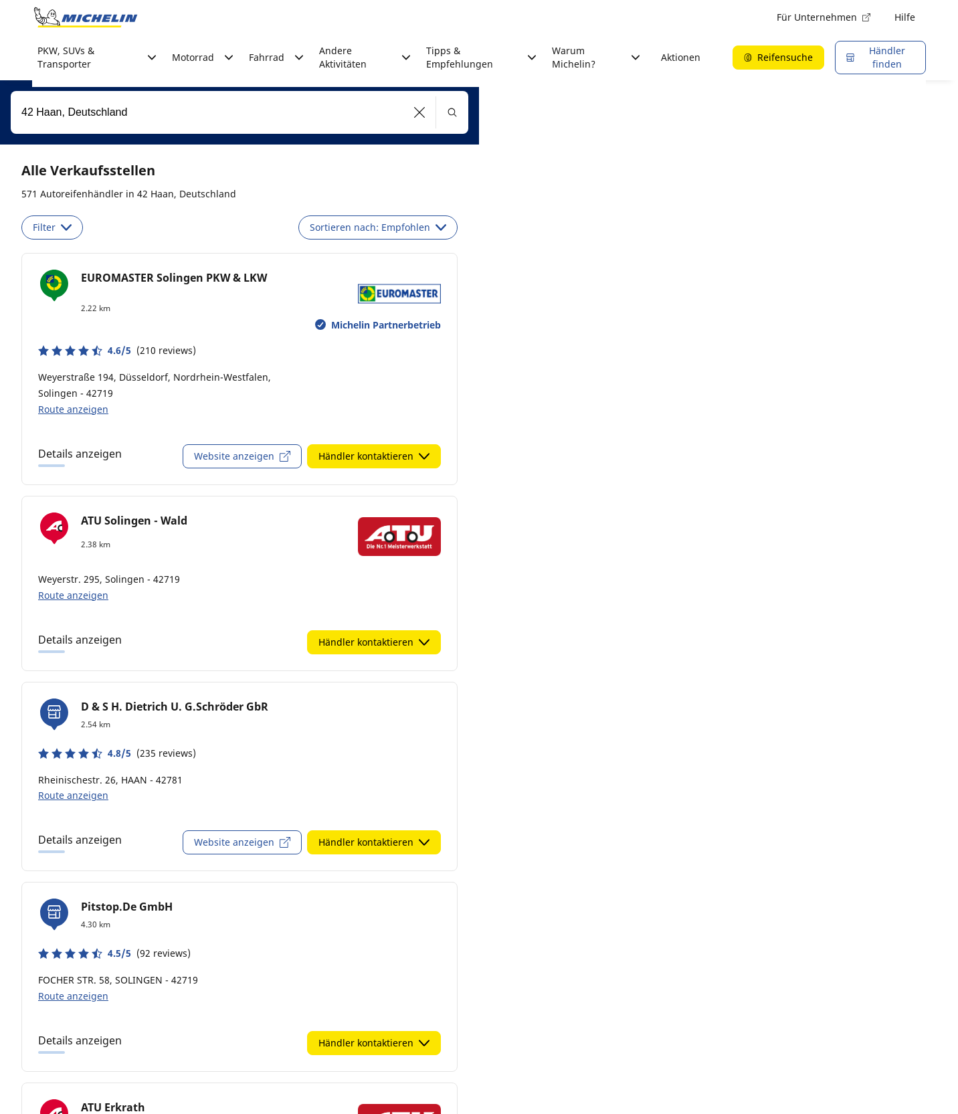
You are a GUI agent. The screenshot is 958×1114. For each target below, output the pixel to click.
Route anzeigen (73, 409)
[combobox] (239, 112)
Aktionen (680, 57)
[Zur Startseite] (85, 17)
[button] (419, 112)
